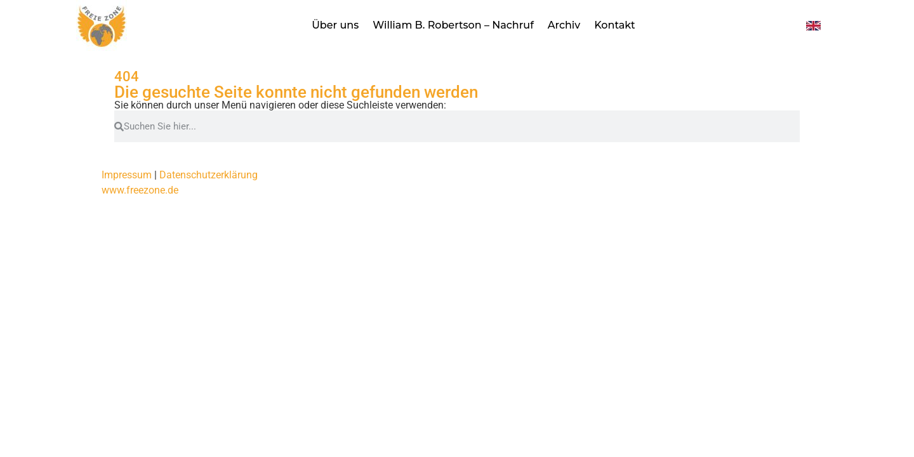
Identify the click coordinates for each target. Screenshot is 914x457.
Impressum (127, 175)
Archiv (564, 25)
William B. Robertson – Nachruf (453, 25)
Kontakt (614, 25)
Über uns (335, 25)
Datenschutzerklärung (208, 175)
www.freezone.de (140, 190)
